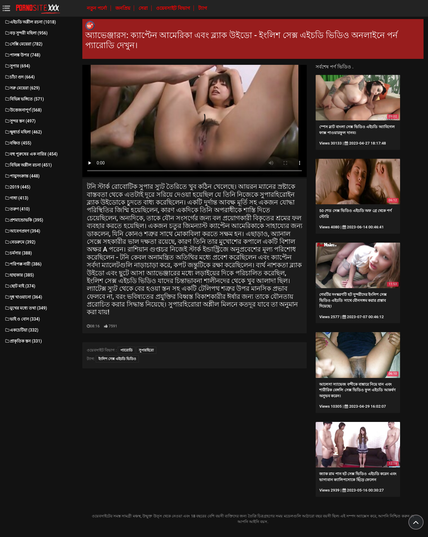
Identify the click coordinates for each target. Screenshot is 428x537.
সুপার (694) (17, 66)
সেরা (144, 8)
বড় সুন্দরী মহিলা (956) (26, 33)
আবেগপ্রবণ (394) (22, 231)
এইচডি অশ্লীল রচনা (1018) (30, 22)
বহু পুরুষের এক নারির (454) (31, 154)
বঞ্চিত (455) (17, 143)
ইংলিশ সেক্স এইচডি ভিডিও (117, 359)
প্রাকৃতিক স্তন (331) (23, 341)
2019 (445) (17, 187)
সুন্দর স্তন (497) (20, 121)
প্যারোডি (126, 350)
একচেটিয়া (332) (21, 330)
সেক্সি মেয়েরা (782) (23, 44)
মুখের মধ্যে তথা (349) (25, 308)
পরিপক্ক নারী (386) (23, 264)
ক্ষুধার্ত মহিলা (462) (23, 132)
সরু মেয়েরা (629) (22, 88)
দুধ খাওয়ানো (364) (23, 297)
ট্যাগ (202, 8)
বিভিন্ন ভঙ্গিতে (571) (24, 99)
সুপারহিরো (146, 350)
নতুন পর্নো (97, 8)
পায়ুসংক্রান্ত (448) (22, 176)
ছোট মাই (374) (19, 286)
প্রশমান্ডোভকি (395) (23, 220)
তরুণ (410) (17, 209)
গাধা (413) (16, 198)
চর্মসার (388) (18, 253)
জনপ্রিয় (123, 8)
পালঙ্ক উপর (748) (22, 55)
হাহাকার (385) (19, 275)
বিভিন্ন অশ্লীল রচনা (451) (28, 165)
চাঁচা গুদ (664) (19, 77)
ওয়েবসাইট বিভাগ (173, 8)
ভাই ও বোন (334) (22, 319)
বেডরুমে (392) (19, 242)
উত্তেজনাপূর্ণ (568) (23, 110)
